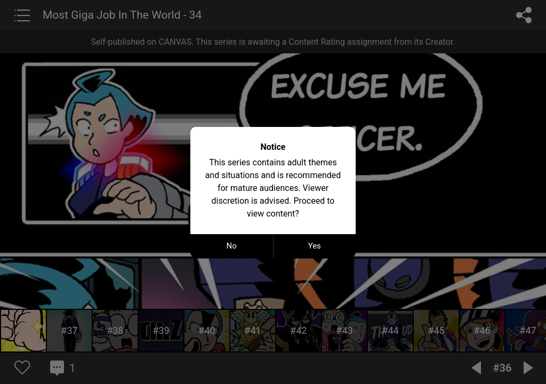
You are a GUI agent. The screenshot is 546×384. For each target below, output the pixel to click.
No (232, 246)
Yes (314, 246)
